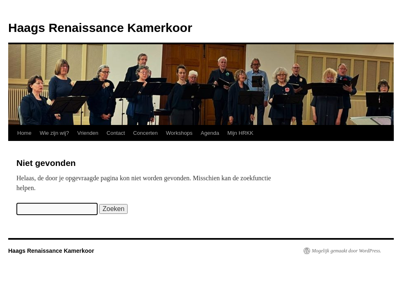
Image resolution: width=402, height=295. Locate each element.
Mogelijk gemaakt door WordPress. (346, 251)
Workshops (179, 133)
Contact (116, 133)
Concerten (145, 133)
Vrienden (87, 133)
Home (24, 133)
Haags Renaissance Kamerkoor (100, 27)
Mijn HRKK (240, 133)
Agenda (210, 133)
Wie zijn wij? (54, 133)
